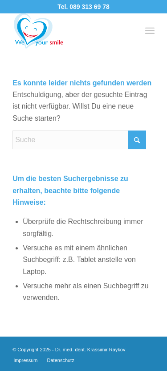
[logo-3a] (69, 31)
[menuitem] (150, 31)
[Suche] (79, 140)
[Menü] (150, 31)
